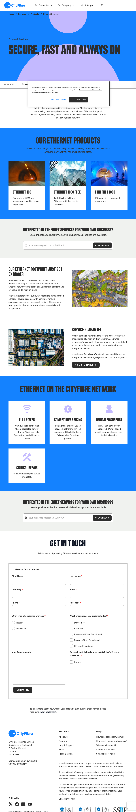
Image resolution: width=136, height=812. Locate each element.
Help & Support (87, 5)
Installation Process (106, 749)
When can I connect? (106, 745)
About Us (63, 737)
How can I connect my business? (111, 741)
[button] (102, 5)
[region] (69, 93)
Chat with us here (67, 799)
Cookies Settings (58, 99)
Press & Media (66, 754)
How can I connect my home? (110, 737)
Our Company (66, 5)
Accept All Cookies (78, 99)
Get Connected (43, 5)
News (61, 749)
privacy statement (47, 712)
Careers (63, 741)
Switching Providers (105, 754)
